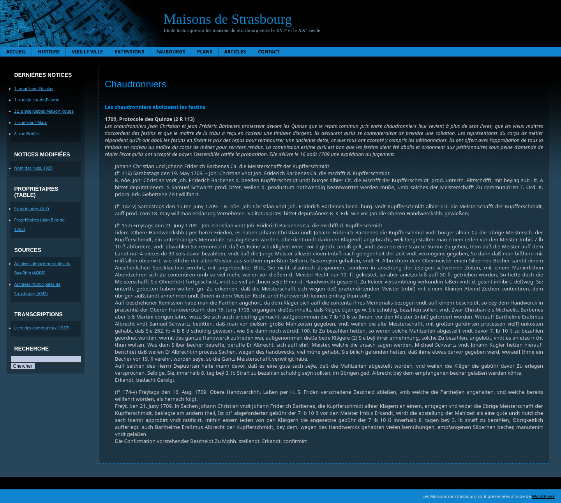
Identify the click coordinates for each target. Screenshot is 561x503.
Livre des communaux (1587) (42, 328)
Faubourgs (170, 51)
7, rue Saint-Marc (30, 122)
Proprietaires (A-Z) (31, 208)
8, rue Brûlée (26, 133)
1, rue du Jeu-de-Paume (37, 100)
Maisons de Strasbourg (228, 19)
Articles (235, 51)
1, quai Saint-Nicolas (33, 88)
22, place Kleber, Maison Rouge (44, 111)
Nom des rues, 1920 (33, 168)
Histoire (49, 51)
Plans (204, 51)
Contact (269, 51)
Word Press (543, 496)
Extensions (129, 51)
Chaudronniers (135, 84)
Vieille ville (87, 51)
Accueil (16, 51)
